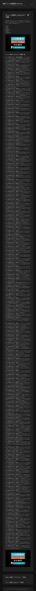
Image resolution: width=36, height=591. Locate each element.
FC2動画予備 (8, 32)
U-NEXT (7, 25)
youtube (7, 28)
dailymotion (8, 29)
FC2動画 (7, 31)
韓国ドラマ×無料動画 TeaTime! (12, 4)
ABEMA (7, 27)
